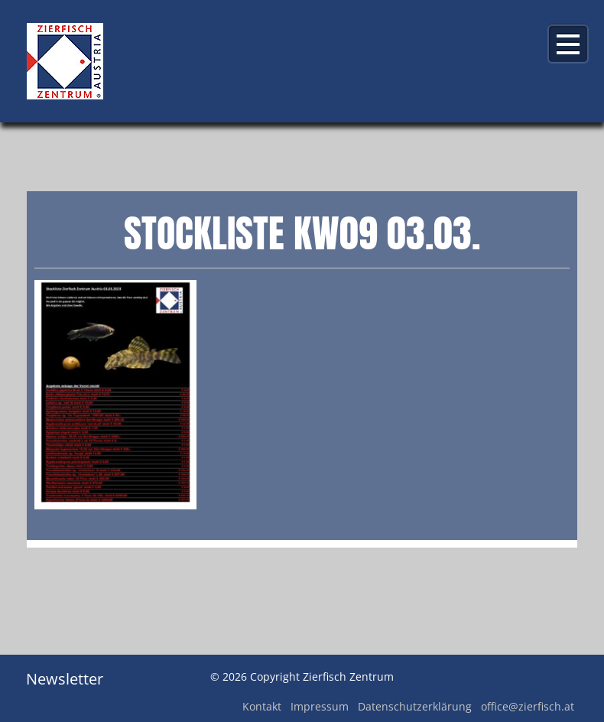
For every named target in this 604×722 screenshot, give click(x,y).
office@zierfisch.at (527, 706)
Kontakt (261, 706)
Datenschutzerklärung (415, 706)
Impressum (320, 706)
